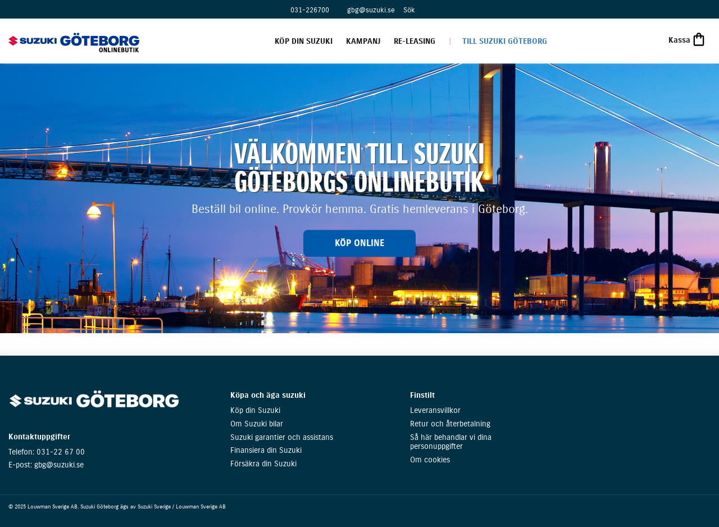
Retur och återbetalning (450, 424)
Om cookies (430, 460)
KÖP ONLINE (359, 243)
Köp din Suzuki (304, 41)
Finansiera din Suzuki (266, 450)
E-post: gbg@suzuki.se (46, 465)
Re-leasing (414, 41)
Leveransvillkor (435, 410)
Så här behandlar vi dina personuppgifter (451, 442)
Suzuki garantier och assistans (281, 437)
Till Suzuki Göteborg (504, 41)
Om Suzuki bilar (256, 424)
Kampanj (363, 41)
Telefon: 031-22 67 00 (46, 452)
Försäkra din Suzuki (263, 464)
